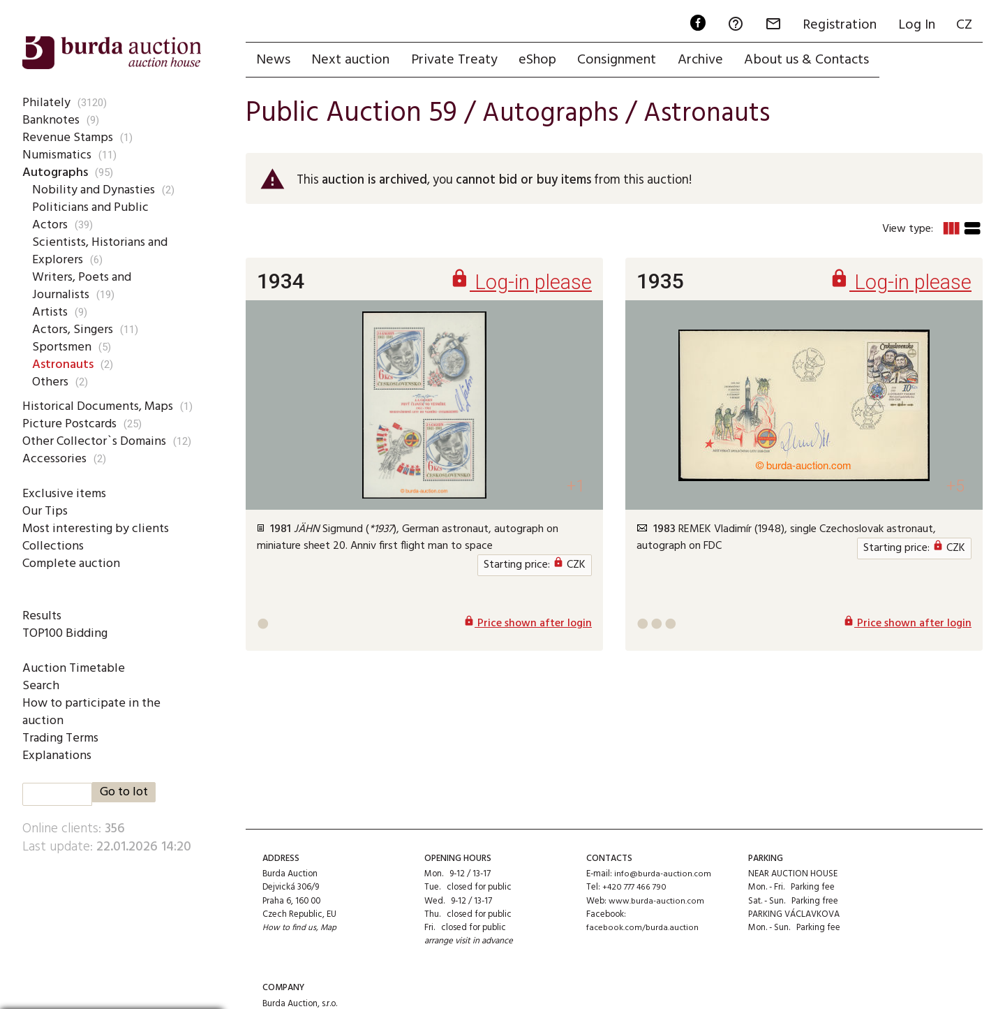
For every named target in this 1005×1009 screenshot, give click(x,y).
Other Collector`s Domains (97, 441)
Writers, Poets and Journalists (84, 286)
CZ (963, 25)
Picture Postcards (71, 423)
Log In (914, 25)
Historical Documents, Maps (100, 406)
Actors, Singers (74, 329)
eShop (541, 61)
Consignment (622, 61)
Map (330, 929)
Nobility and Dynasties (94, 189)
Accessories (54, 458)
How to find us (290, 929)
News (274, 61)
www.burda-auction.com (657, 901)
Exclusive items (64, 493)
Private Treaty (457, 61)
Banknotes (51, 120)
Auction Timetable (73, 668)
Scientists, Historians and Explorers (102, 251)
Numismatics (58, 155)
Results (42, 615)
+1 (575, 488)
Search (40, 685)
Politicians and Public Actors (90, 216)
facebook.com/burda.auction (642, 929)
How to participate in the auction (93, 712)
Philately (45, 102)
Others (51, 381)
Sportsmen (62, 347)
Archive (706, 61)
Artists (51, 312)
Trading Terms (62, 738)
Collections (53, 546)
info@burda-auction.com (663, 875)
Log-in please (519, 284)
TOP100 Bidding (66, 633)
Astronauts (65, 364)
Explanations (57, 755)
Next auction (352, 61)
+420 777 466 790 (635, 888)
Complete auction (72, 563)
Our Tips (45, 511)
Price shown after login (527, 627)
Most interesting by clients (97, 528)
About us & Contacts (814, 61)
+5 (954, 488)
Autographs (57, 172)
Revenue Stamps (68, 137)
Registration (837, 25)
